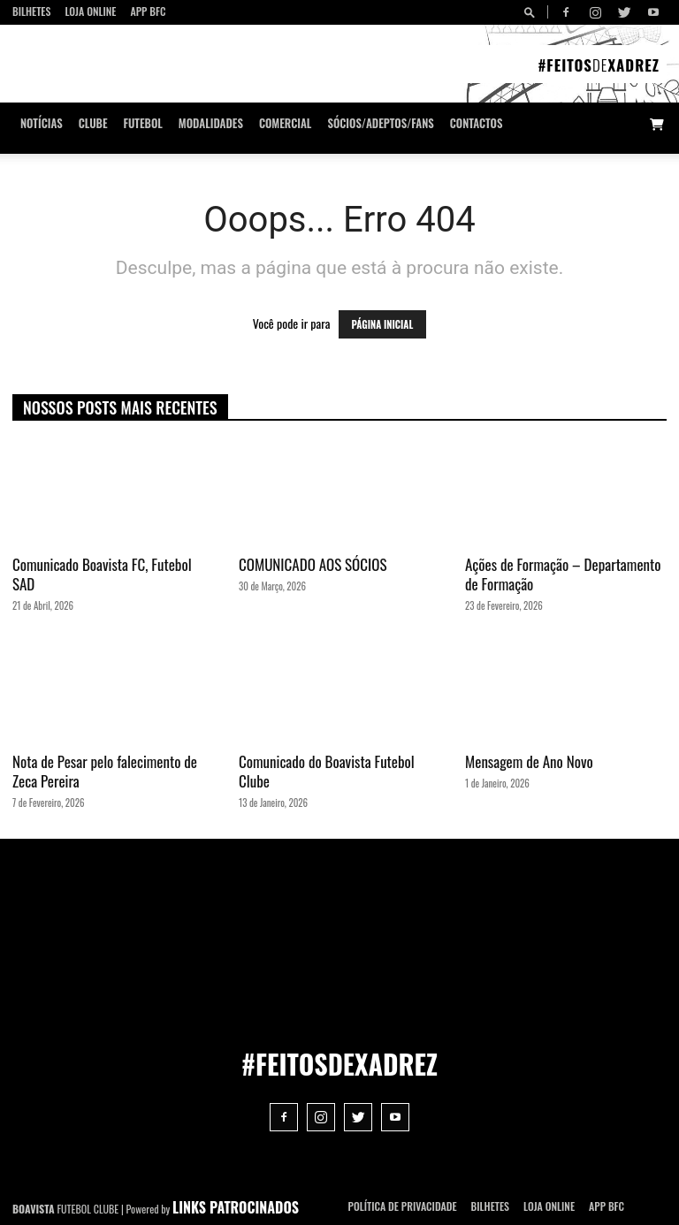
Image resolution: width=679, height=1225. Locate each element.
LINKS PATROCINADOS (235, 1207)
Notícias (41, 123)
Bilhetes (31, 11)
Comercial (285, 123)
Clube (93, 123)
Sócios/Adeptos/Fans (380, 123)
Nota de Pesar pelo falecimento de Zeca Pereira (104, 771)
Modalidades (211, 123)
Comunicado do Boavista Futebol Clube (327, 771)
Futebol (143, 123)
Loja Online (90, 11)
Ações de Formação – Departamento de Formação (562, 574)
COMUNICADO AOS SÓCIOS (312, 564)
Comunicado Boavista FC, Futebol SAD (102, 574)
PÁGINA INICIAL (383, 324)
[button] (532, 12)
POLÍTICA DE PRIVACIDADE (402, 1206)
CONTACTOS (476, 123)
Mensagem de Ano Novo (529, 761)
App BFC (147, 11)
